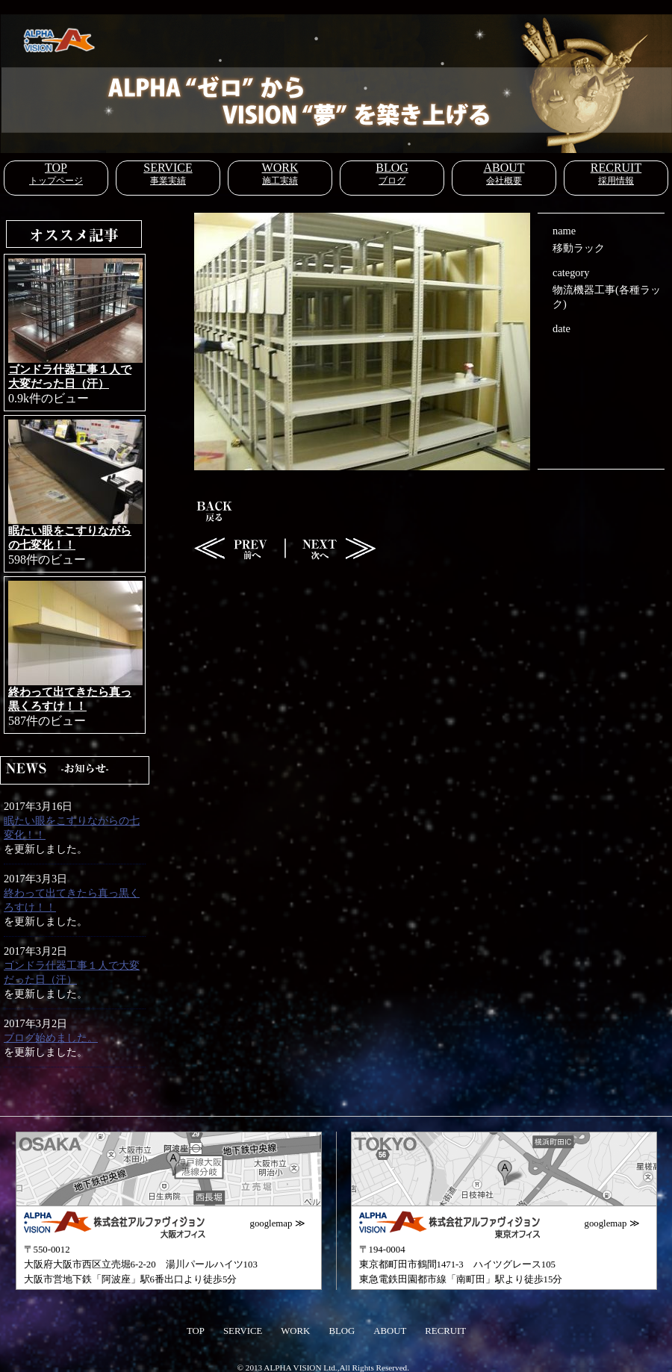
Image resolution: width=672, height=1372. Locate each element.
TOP (56, 167)
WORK (280, 167)
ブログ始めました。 (51, 1038)
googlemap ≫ (277, 1223)
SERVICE (167, 167)
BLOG (392, 167)
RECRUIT (616, 167)
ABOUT (503, 167)
